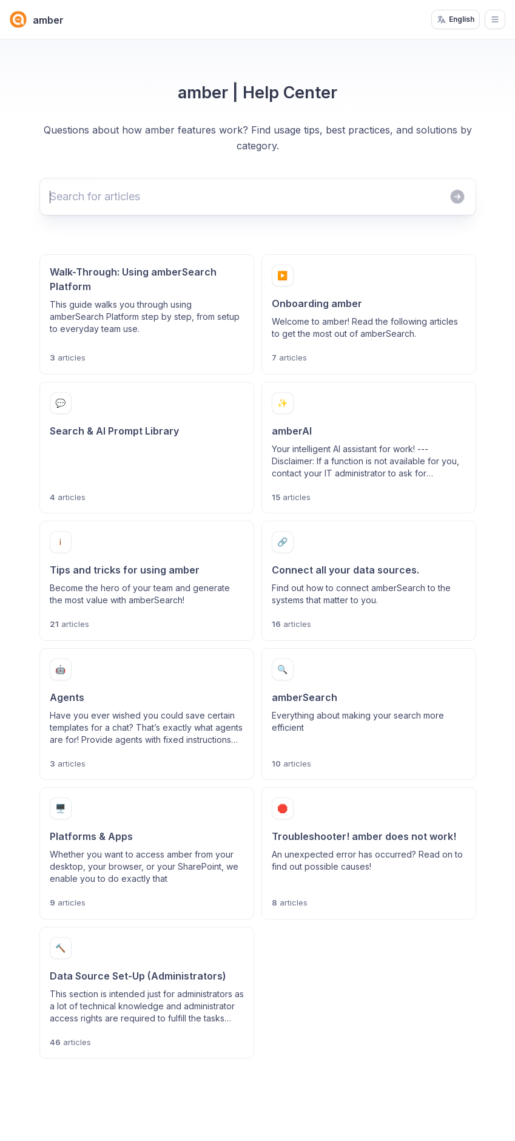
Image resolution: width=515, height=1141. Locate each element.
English (455, 19)
